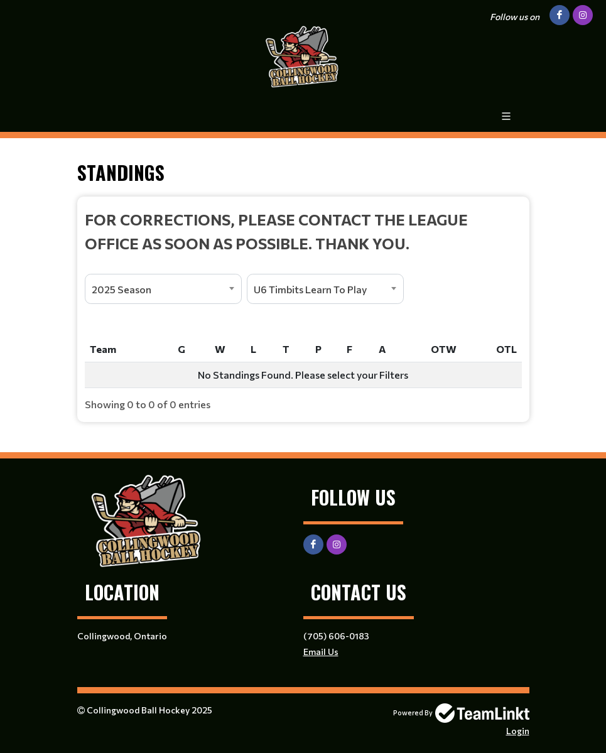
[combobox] (163, 289)
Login (517, 730)
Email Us (320, 651)
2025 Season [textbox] (121, 289)
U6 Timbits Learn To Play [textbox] (310, 289)
